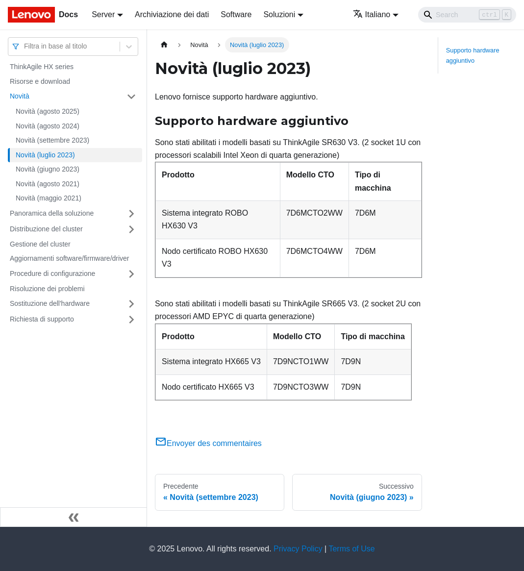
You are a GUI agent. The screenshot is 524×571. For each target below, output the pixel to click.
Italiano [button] (372, 14)
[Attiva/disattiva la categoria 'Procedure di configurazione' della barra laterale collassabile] (131, 274)
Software (236, 14)
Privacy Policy (298, 549)
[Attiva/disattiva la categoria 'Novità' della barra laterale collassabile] (131, 96)
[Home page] (164, 44)
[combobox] (25, 46)
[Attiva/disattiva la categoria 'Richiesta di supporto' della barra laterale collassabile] (131, 319)
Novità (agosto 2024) (47, 126)
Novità (19, 96)
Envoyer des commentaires (208, 443)
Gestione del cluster (40, 244)
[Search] (467, 15)
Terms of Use (351, 549)
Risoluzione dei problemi (47, 289)
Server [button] (103, 14)
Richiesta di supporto (42, 319)
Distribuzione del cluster (46, 229)
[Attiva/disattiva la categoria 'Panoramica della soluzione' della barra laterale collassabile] (131, 214)
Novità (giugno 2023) (47, 169)
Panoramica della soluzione (52, 213)
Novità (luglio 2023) (45, 155)
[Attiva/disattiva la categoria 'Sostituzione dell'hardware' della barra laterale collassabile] (131, 304)
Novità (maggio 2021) (48, 198)
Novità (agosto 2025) (47, 111)
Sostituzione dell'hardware (50, 303)
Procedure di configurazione (52, 273)
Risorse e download (40, 81)
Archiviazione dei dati (172, 14)
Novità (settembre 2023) (52, 140)
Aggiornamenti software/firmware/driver (69, 258)
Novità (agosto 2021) (47, 184)
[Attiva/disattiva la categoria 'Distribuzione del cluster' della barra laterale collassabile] (131, 229)
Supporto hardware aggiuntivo (472, 55)
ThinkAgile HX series (42, 67)
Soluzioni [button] (279, 14)
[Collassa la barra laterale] (73, 517)
